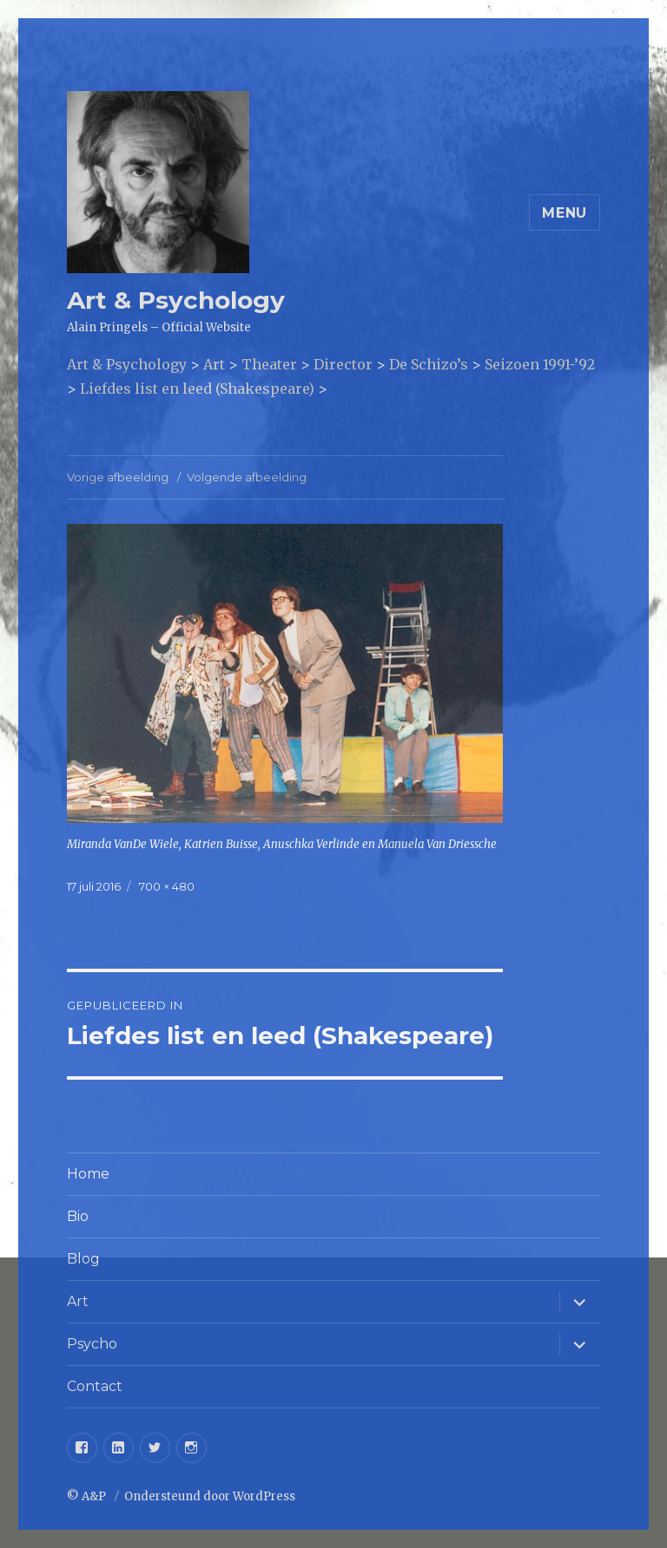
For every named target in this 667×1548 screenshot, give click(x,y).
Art (78, 1301)
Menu (564, 213)
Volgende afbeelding (247, 477)
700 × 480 (167, 886)
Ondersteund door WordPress (209, 1496)
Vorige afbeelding (117, 477)
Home (88, 1174)
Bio (78, 1216)
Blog (83, 1259)
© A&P (88, 1496)
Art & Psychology (176, 300)
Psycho (92, 1344)
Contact (94, 1386)
